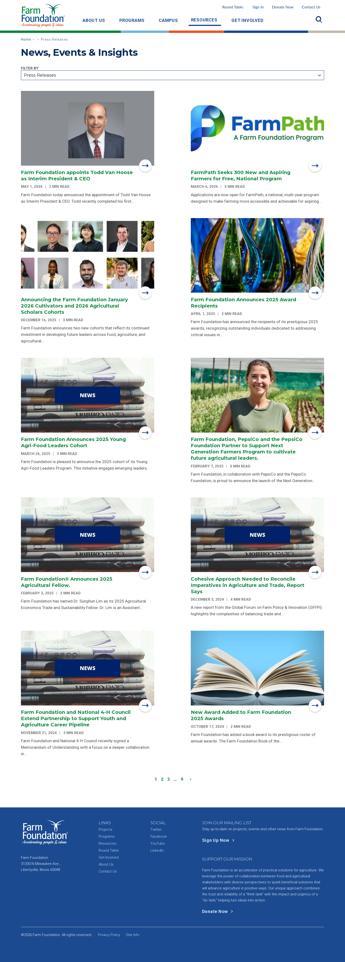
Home (26, 39)
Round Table (109, 850)
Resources (204, 19)
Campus (168, 20)
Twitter (156, 829)
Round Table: (243, 7)
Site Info (132, 935)
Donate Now (283, 7)
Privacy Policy (109, 935)
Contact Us (311, 7)
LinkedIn (157, 850)
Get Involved (247, 20)
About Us (94, 20)
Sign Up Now (219, 840)
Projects (105, 829)
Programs (132, 20)
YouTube (157, 843)
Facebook (158, 836)
